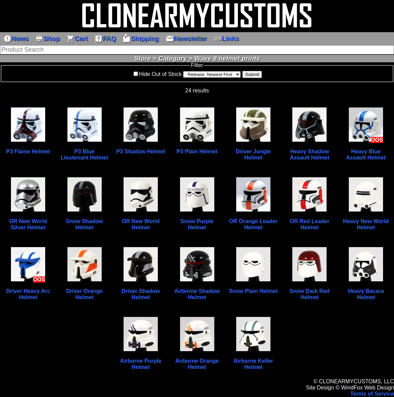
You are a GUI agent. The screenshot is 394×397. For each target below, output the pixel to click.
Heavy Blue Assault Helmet (366, 155)
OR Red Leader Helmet (310, 224)
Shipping (141, 39)
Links (226, 39)
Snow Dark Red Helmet (310, 294)
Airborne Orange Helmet (197, 364)
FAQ (105, 39)
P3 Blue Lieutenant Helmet (84, 155)
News (16, 39)
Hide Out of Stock (160, 74)
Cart (77, 39)
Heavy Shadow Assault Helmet (310, 155)
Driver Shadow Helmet (141, 294)
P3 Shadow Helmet (140, 151)
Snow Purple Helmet (197, 224)
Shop (47, 39)
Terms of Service (372, 394)
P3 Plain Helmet (196, 151)
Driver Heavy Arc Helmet (28, 294)
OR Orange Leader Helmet (253, 224)
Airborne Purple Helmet (141, 364)
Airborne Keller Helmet (253, 364)
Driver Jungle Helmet (253, 155)
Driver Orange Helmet (84, 294)
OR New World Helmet (141, 224)
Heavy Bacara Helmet (366, 294)
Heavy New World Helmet (366, 224)
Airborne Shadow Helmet (196, 294)
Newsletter (186, 39)
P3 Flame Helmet (28, 151)
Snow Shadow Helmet (84, 224)
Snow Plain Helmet (253, 291)
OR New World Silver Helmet (28, 224)
